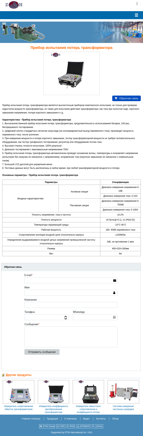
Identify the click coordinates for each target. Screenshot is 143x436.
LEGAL (97, 426)
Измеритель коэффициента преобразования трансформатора (53, 409)
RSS (70, 426)
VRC (61, 426)
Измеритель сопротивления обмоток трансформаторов (18, 408)
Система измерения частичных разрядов (123, 408)
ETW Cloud (47, 426)
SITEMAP (83, 426)
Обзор (115, 418)
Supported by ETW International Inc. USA (71, 432)
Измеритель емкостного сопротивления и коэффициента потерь (88, 409)
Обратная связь (126, 98)
